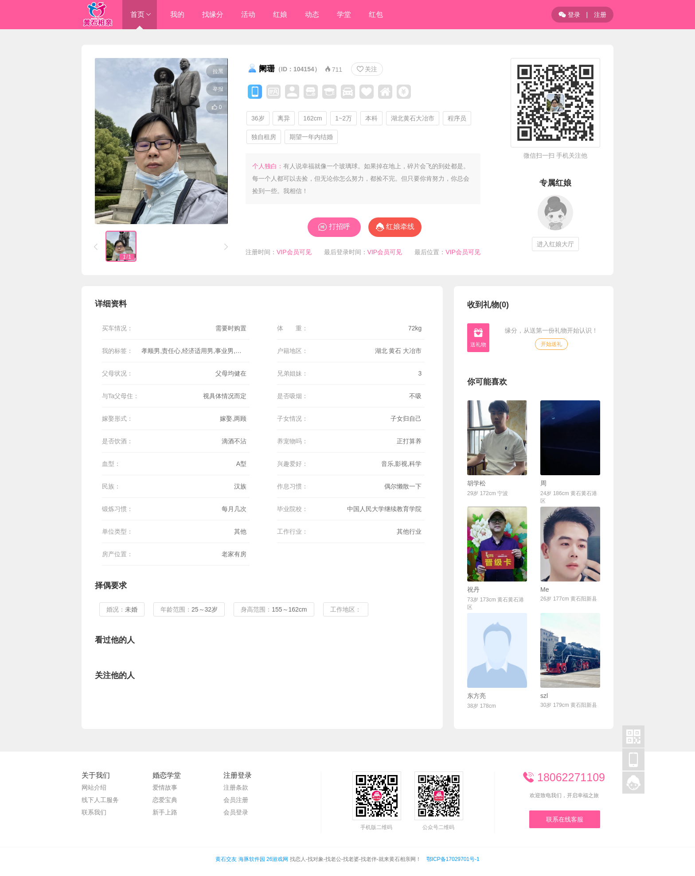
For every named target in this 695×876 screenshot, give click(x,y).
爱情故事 (164, 787)
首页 (137, 14)
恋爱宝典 (164, 799)
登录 (569, 15)
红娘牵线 (400, 226)
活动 (248, 14)
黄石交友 (226, 859)
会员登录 (235, 812)
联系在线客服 (564, 819)
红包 (376, 14)
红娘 (280, 14)
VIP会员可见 (294, 252)
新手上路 (164, 812)
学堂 (344, 14)
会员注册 (235, 799)
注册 (600, 14)
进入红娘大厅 (555, 244)
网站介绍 (94, 787)
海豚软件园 (251, 859)
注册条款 (235, 787)
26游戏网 (277, 859)
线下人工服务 (100, 799)
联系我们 (94, 812)
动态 (312, 14)
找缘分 (212, 14)
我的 (177, 14)
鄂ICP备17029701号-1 (453, 859)
